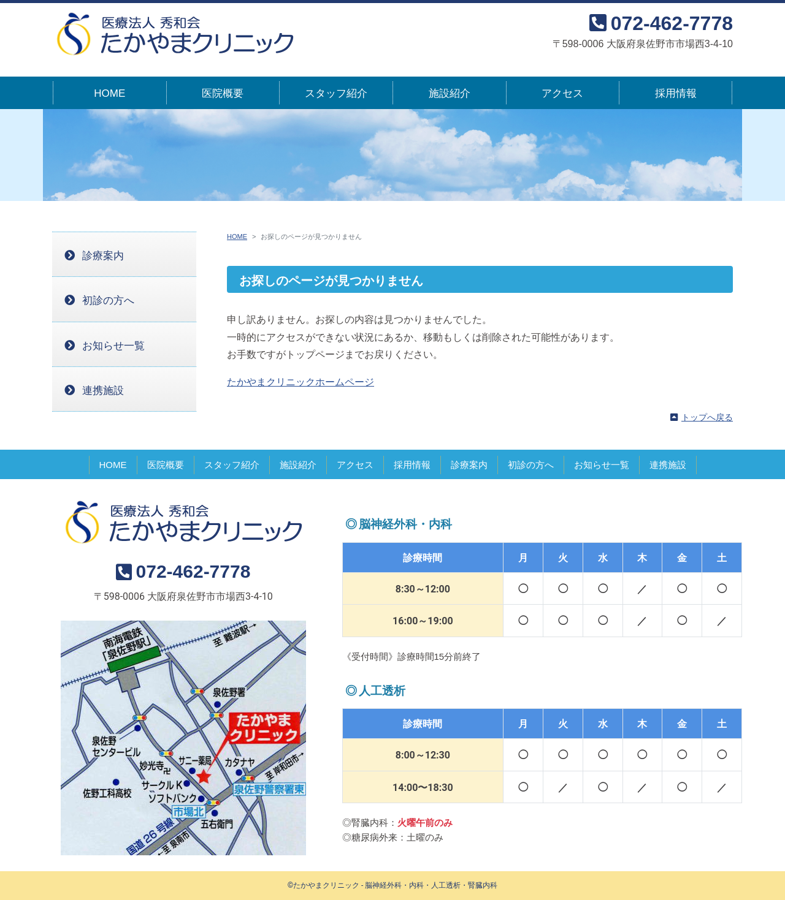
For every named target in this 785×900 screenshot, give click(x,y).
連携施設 (103, 390)
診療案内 (103, 256)
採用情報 (676, 93)
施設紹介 (449, 93)
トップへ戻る (707, 417)
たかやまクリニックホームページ (300, 382)
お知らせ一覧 (113, 346)
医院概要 (222, 93)
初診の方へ (108, 300)
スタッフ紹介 (336, 93)
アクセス (562, 93)
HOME (109, 93)
